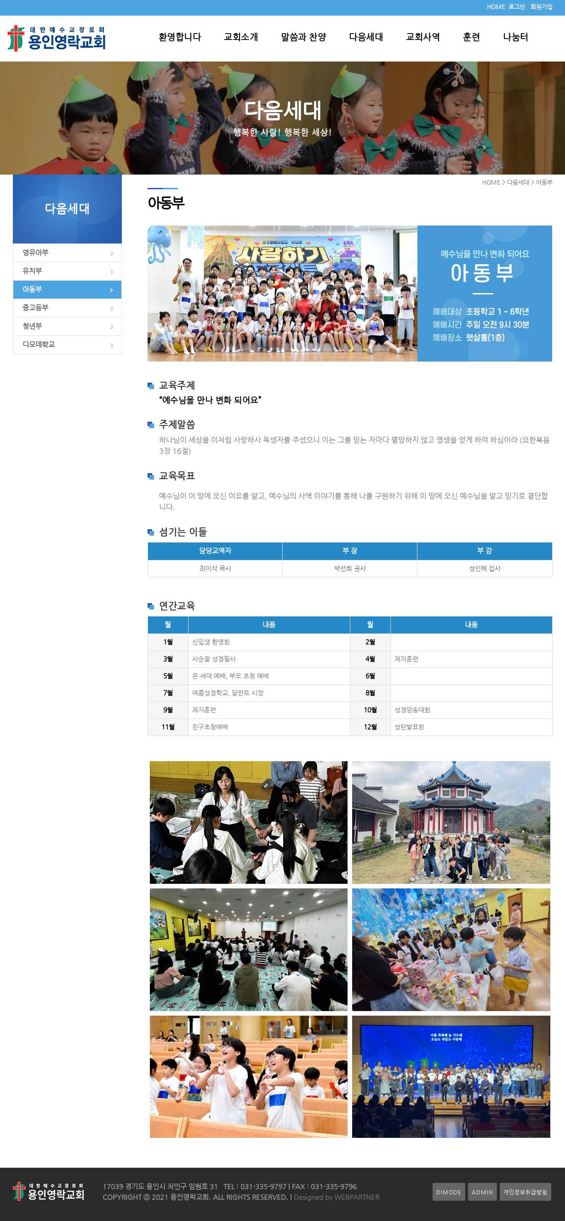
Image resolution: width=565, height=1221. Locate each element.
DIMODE (449, 1191)
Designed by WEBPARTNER (335, 1197)
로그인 (516, 6)
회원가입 (542, 6)
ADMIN (482, 1191)
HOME (496, 6)
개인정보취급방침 (525, 1191)
